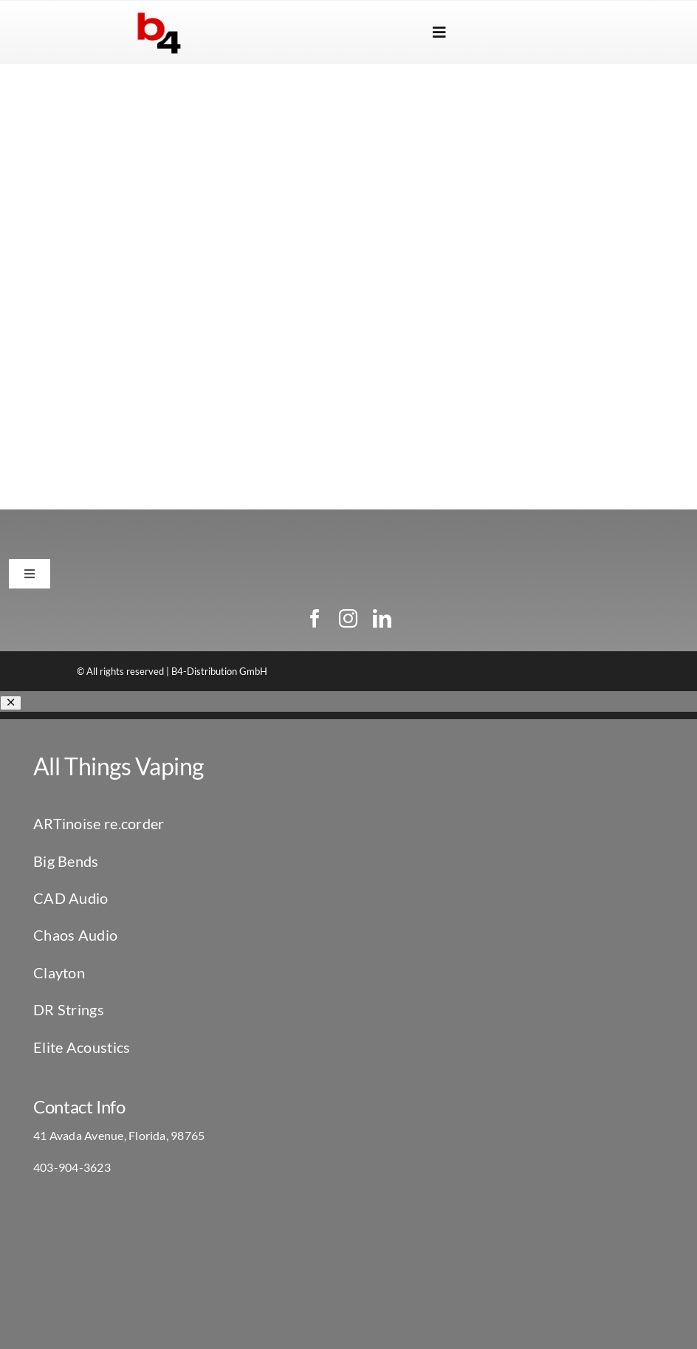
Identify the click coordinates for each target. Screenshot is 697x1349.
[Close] (10, 703)
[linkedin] (382, 618)
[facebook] (315, 618)
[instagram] (348, 618)
